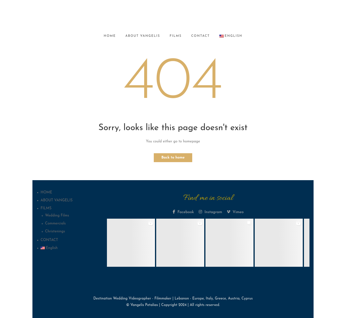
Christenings (55, 231)
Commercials (55, 223)
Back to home (173, 157)
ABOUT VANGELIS (142, 36)
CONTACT (200, 36)
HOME (110, 36)
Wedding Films (57, 215)
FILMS (176, 36)
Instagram (210, 212)
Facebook (183, 212)
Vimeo (235, 212)
